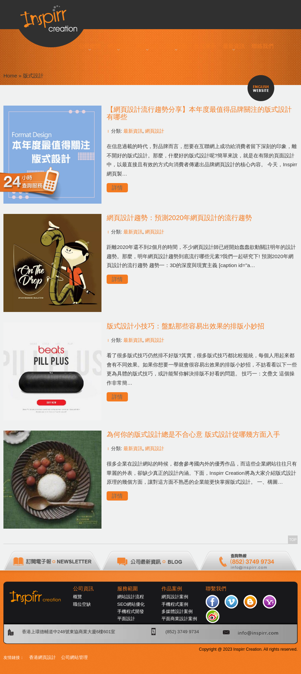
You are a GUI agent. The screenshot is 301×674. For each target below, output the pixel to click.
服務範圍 (127, 588)
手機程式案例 (174, 604)
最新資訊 (133, 131)
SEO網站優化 (131, 604)
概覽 (77, 596)
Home (10, 76)
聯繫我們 (216, 588)
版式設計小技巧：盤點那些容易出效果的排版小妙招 (185, 326)
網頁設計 (154, 131)
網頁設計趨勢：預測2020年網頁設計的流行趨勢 (179, 217)
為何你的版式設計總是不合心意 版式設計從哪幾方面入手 (193, 434)
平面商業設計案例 (179, 618)
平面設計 (126, 618)
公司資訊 (83, 588)
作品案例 (171, 588)
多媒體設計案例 (177, 611)
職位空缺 (82, 604)
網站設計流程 (130, 596)
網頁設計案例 (174, 596)
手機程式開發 (130, 611)
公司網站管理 (74, 657)
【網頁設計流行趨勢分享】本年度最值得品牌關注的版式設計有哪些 (199, 113)
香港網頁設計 (42, 657)
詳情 (117, 188)
